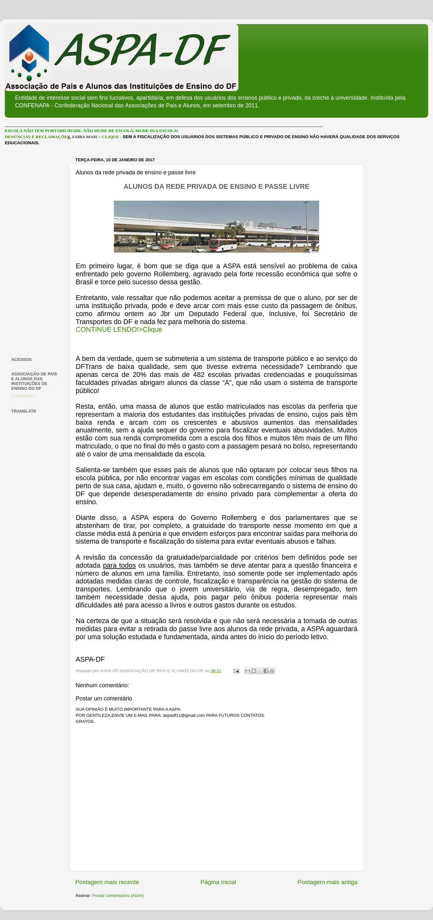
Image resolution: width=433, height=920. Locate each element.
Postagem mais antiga (328, 882)
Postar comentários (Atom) (118, 895)
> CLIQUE (108, 136)
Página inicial (218, 882)
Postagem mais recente (107, 882)
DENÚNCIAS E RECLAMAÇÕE (36, 136)
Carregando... (24, 395)
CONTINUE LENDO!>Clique (119, 329)
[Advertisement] (36, 251)
